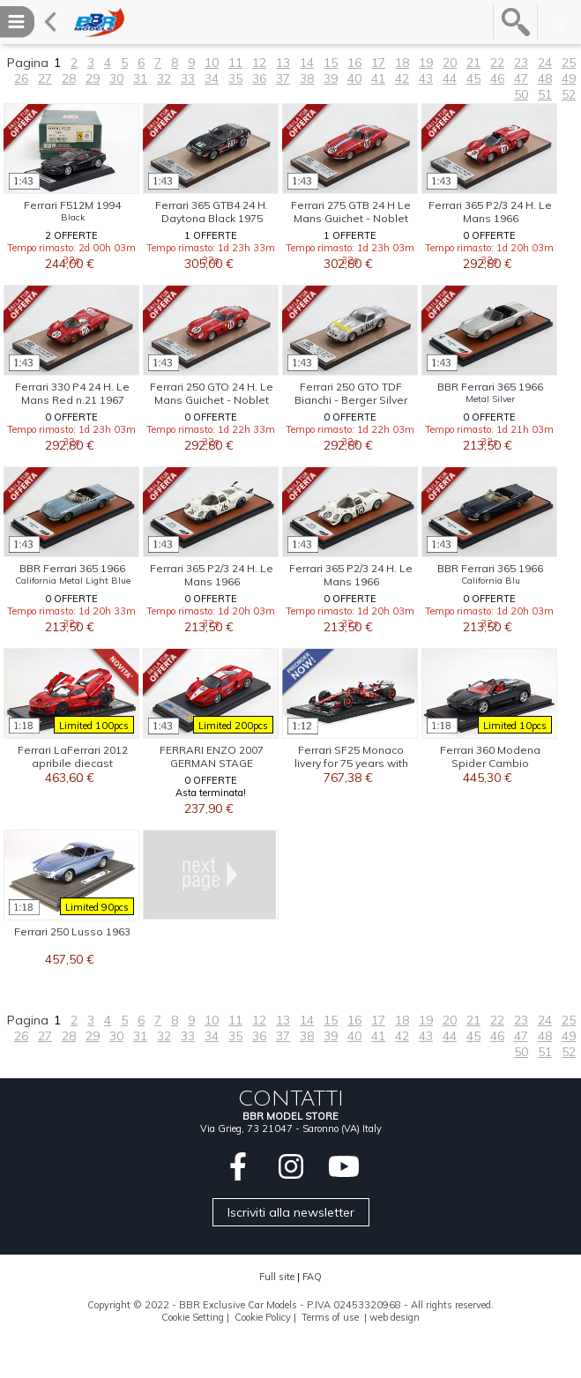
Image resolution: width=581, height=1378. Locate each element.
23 (521, 63)
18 (402, 63)
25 (569, 63)
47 (521, 78)
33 (188, 78)
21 (473, 63)
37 (283, 78)
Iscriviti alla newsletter (290, 1212)
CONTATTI (291, 1098)
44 (450, 78)
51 (545, 94)
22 (497, 63)
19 (426, 63)
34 (212, 78)
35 (235, 78)
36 (259, 78)
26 (21, 78)
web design (394, 1317)
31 (140, 78)
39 (331, 78)
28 (69, 78)
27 (45, 78)
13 (283, 63)
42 (402, 78)
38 (307, 78)
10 (212, 63)
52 (569, 94)
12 (259, 63)
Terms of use (330, 1317)
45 (473, 78)
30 (116, 78)
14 (307, 63)
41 (378, 78)
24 (545, 63)
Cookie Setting (192, 1317)
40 (354, 78)
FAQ (312, 1276)
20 (450, 63)
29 (93, 78)
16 (354, 63)
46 (497, 78)
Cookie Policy (263, 1317)
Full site (276, 1276)
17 (378, 63)
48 (545, 78)
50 (521, 94)
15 (331, 63)
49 (569, 78)
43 (426, 78)
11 (235, 63)
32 (164, 78)
